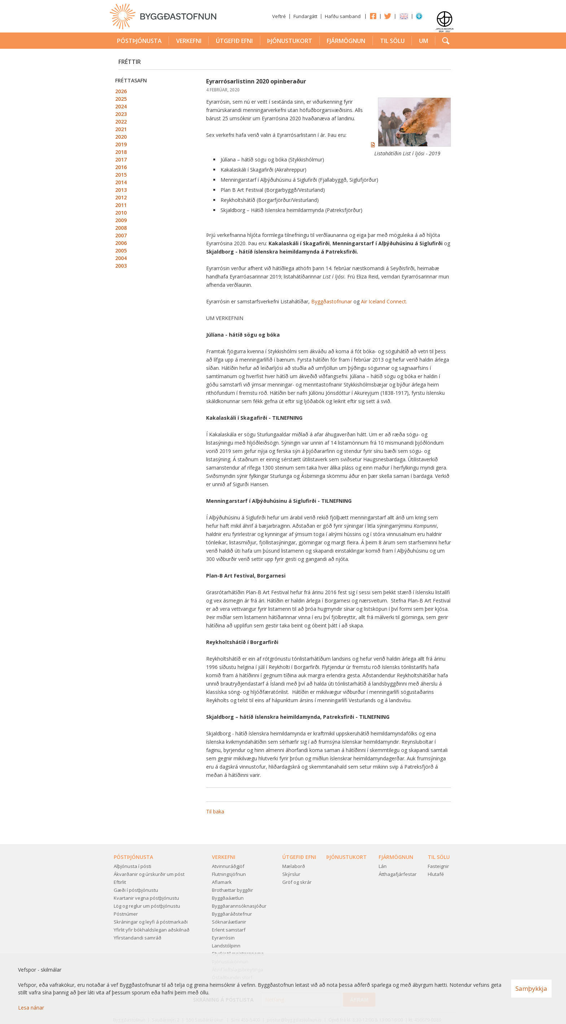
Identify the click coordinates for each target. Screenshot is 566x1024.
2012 (121, 197)
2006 (121, 242)
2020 (121, 136)
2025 (121, 98)
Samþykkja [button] (531, 988)
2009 (121, 220)
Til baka (215, 811)
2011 (121, 205)
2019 (121, 144)
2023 (121, 114)
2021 (121, 129)
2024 (121, 106)
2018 (121, 151)
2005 (121, 250)
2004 (121, 258)
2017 (121, 159)
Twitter (387, 16)
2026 (121, 91)
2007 (121, 235)
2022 (121, 121)
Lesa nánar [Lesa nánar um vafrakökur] (31, 1007)
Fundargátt (305, 16)
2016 (121, 167)
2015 (121, 174)
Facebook (372, 16)
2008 (121, 227)
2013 (121, 189)
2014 (121, 182)
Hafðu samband (343, 16)
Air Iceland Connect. (384, 301)
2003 (121, 265)
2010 (121, 212)
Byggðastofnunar (331, 301)
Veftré (279, 16)
